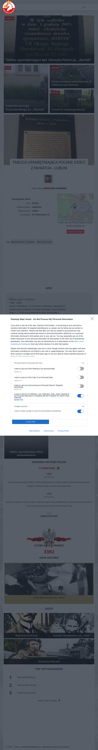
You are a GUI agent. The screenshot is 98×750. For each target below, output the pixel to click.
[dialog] (49, 375)
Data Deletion (34, 431)
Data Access (49, 431)
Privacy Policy (63, 431)
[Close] (93, 319)
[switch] (80, 368)
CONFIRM (30, 422)
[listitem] (49, 363)
